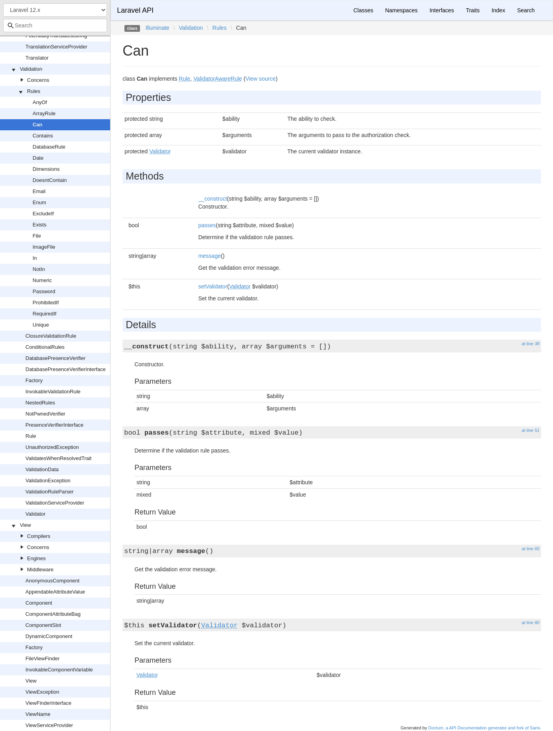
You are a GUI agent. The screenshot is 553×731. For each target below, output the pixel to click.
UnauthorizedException (52, 447)
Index (498, 10)
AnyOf (40, 102)
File (37, 236)
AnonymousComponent (52, 581)
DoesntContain (50, 180)
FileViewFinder (42, 658)
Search (526, 10)
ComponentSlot (43, 625)
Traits (472, 10)
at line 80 (530, 622)
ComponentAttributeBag (53, 614)
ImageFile (44, 247)
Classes (363, 10)
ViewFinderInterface (48, 703)
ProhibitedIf (46, 303)
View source (260, 78)
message (209, 256)
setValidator (212, 286)
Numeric (42, 280)
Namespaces (401, 10)
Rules (33, 91)
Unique (41, 325)
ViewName (37, 714)
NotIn (39, 269)
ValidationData (42, 469)
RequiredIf (44, 314)
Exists (40, 225)
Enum (39, 202)
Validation (31, 69)
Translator (37, 58)
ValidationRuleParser (49, 492)
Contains (43, 136)
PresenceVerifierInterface (54, 425)
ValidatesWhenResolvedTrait (58, 458)
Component (38, 603)
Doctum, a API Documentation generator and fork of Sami (484, 727)
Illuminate (157, 28)
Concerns (38, 80)
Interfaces (441, 10)
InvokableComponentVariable (59, 670)
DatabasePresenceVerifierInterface (65, 369)
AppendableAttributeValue (55, 592)
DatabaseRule (49, 147)
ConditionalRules (44, 347)
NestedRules (40, 403)
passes (207, 225)
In (35, 258)
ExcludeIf (43, 214)
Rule (30, 436)
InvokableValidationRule (53, 392)
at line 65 (530, 548)
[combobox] (55, 25)
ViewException (42, 692)
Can (38, 125)
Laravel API (135, 10)
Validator (35, 514)
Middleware (40, 569)
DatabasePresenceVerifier (55, 358)
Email (39, 191)
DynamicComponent (48, 636)
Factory (34, 380)
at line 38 (530, 343)
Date (38, 158)
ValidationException (47, 480)
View (25, 525)
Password (44, 291)
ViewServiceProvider (49, 725)
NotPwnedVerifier (45, 414)
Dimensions (46, 169)
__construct (212, 198)
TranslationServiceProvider (56, 47)
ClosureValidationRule (50, 336)
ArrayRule (44, 113)
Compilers (38, 536)
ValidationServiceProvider (54, 503)
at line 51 (530, 430)
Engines (36, 558)
